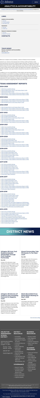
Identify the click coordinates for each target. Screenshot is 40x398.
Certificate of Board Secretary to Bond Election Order (19, 370)
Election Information (19, 375)
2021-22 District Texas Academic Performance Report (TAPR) (14, 120)
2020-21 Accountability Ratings (8, 127)
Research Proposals (6, 33)
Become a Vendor (32, 336)
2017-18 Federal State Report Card (9, 165)
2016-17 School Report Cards (7, 184)
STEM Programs (31, 367)
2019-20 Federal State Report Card (9, 140)
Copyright (17, 344)
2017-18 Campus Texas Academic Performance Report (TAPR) (15, 172)
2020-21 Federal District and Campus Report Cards (12, 129)
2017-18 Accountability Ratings (8, 164)
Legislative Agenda (19, 377)
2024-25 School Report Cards (7, 91)
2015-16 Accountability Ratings (8, 194)
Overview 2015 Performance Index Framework (11, 215)
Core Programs (31, 355)
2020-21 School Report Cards (7, 131)
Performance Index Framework (8, 174)
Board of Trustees (19, 367)
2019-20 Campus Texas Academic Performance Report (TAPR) (15, 146)
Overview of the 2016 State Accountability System (12, 206)
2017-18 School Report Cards (7, 170)
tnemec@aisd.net (5, 52)
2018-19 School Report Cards (7, 156)
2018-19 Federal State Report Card (9, 152)
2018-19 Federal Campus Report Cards (9, 155)
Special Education (32, 365)
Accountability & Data (20, 338)
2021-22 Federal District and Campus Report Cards (12, 117)
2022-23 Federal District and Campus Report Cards (12, 107)
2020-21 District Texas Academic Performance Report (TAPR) (14, 132)
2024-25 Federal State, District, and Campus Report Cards (14, 90)
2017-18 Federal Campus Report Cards (9, 168)
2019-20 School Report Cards (7, 143)
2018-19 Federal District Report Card (9, 153)
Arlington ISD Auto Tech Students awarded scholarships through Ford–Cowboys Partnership (9, 254)
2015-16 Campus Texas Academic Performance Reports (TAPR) (15, 203)
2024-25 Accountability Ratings (8, 89)
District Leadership (19, 346)
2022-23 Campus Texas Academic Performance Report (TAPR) (15, 110)
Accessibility (18, 336)
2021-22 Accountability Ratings (8, 115)
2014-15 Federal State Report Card (9, 220)
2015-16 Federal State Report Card (9, 198)
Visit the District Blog (35, 317)
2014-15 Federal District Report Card (9, 221)
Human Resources (19, 351)
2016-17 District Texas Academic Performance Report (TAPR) (14, 186)
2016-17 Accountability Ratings (8, 179)
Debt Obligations (32, 338)
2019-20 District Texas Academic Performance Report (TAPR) (14, 144)
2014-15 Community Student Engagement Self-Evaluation (14, 218)
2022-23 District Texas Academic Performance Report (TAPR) (14, 108)
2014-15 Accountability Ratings (8, 211)
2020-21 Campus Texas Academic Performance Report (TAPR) (15, 134)
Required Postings (19, 353)
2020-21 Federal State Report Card (9, 128)
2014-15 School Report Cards (7, 223)
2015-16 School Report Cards (7, 201)
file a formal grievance (15, 393)
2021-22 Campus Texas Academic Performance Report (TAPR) (15, 122)
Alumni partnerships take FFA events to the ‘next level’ (30, 253)
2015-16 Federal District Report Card (9, 196)
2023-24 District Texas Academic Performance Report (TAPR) (14, 99)
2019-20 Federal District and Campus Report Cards (12, 141)
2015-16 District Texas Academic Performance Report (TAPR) (14, 205)
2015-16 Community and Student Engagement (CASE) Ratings (15, 202)
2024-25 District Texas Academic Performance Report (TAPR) (14, 93)
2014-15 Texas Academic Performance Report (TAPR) (13, 217)
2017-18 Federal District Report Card (9, 167)
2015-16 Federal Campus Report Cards (9, 195)
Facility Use (30, 339)
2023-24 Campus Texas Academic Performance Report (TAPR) (15, 101)
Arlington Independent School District (17, 396)
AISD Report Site (6, 23)
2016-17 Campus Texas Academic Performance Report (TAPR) (15, 187)
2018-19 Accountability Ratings (8, 151)
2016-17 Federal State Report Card (9, 180)
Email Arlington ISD (8, 353)
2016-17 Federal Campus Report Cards (9, 183)
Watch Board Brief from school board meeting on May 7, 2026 (29, 295)
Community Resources (20, 343)
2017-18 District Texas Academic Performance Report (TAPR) (14, 171)
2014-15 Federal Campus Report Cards (9, 214)
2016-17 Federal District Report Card (9, 182)
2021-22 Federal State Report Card (9, 116)
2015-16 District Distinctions (7, 199)
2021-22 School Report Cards (7, 119)
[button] (36, 2)
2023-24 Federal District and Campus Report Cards (12, 102)
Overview (4, 20)
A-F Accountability (6, 22)
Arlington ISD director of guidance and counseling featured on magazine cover (9, 296)
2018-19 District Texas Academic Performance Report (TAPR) (14, 158)
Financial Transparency (33, 341)
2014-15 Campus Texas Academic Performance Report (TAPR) (15, 213)
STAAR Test (5, 28)
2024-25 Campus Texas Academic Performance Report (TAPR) (15, 94)
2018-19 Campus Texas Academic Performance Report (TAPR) (15, 159)
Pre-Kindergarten (32, 364)
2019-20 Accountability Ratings (8, 139)
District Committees (19, 374)
